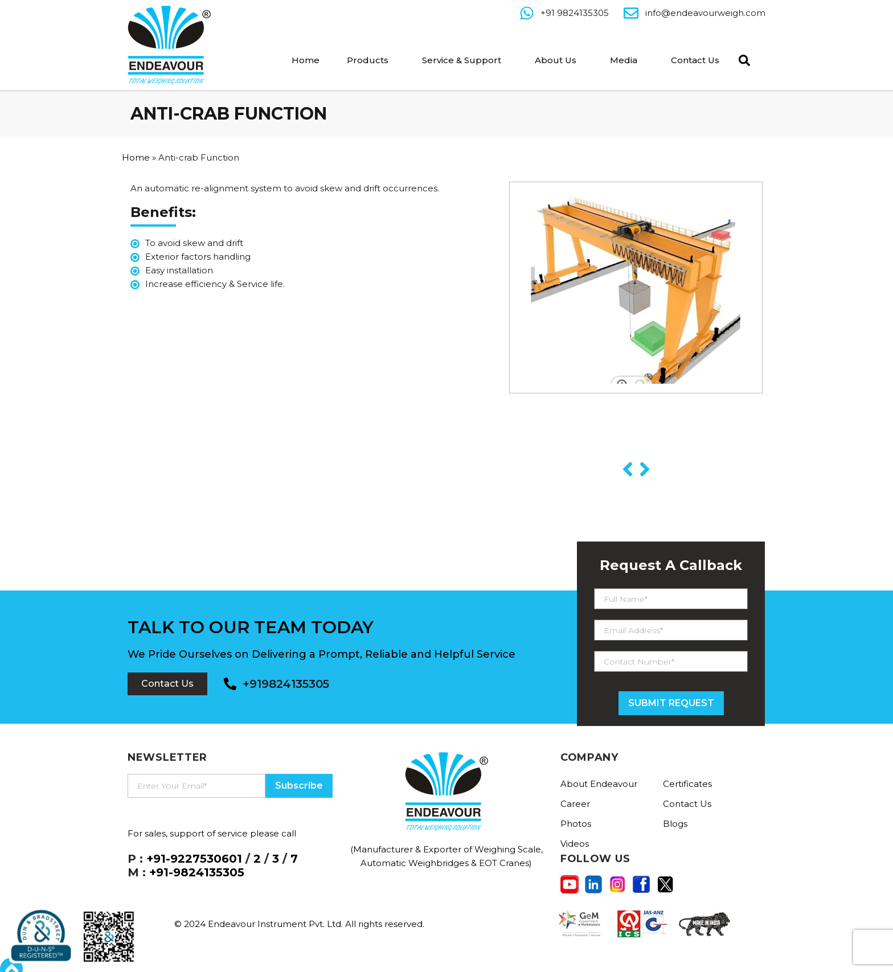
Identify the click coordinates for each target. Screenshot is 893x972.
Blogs (675, 823)
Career (575, 803)
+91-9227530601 (194, 859)
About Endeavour (598, 783)
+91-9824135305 (196, 872)
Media (623, 60)
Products (367, 60)
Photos (575, 823)
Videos (574, 843)
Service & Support (461, 60)
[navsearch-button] (741, 59)
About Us (555, 60)
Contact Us (695, 60)
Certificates (687, 783)
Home (305, 60)
